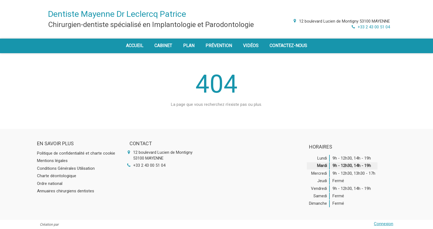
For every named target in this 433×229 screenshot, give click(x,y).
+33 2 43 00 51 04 (374, 27)
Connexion (383, 223)
